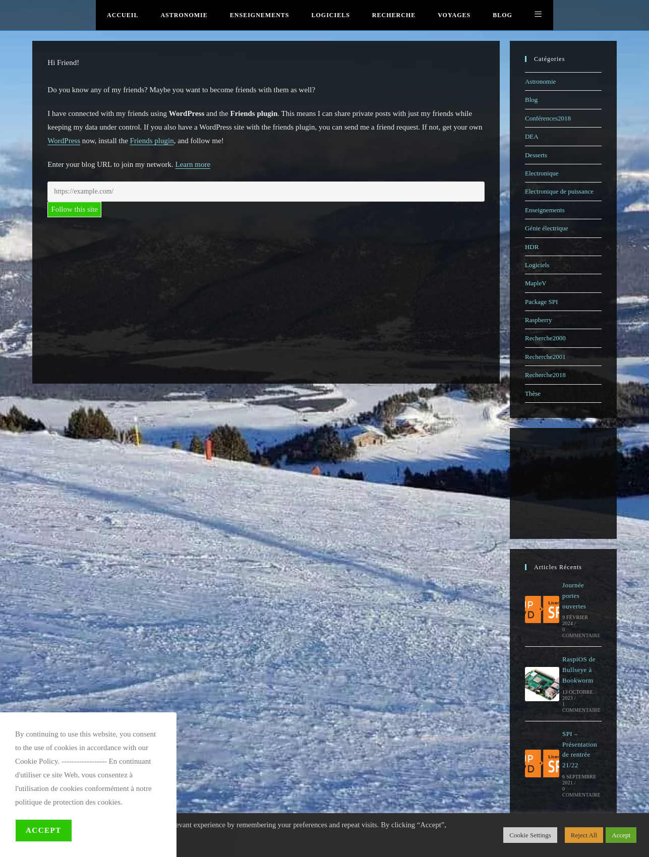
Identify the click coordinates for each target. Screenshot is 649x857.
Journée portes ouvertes (574, 595)
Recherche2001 (545, 356)
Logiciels (537, 265)
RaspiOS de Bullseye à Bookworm (579, 669)
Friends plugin (152, 141)
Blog (531, 99)
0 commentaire (581, 632)
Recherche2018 (545, 375)
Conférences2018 (548, 118)
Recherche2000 (545, 338)
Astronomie (540, 81)
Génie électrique (546, 228)
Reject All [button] (584, 835)
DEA (532, 136)
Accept (44, 830)
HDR (532, 247)
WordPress (63, 141)
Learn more (193, 164)
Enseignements (545, 210)
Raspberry (538, 320)
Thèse (533, 393)
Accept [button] (621, 835)
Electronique (541, 173)
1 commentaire (581, 707)
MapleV (536, 283)
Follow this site (74, 209)
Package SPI (541, 301)
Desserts (536, 155)
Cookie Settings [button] (530, 835)
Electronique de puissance (559, 191)
